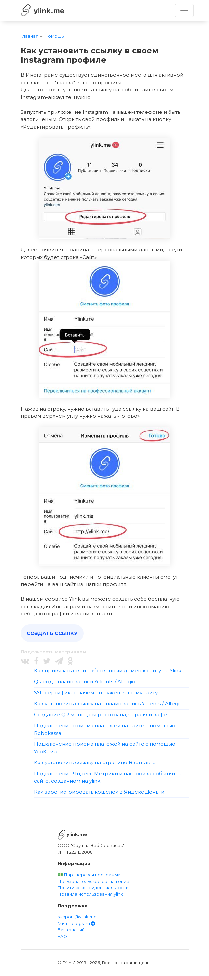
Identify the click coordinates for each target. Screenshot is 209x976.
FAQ (62, 936)
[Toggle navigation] (184, 10)
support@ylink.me (77, 916)
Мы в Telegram (76, 923)
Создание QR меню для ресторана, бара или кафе (100, 715)
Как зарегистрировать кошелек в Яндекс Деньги (99, 792)
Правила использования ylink (90, 894)
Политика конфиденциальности (93, 887)
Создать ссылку (52, 633)
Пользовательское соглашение (93, 881)
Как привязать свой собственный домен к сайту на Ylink (107, 670)
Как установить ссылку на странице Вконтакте (95, 762)
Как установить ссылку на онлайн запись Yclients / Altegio (108, 703)
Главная (29, 35)
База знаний (71, 929)
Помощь (54, 35)
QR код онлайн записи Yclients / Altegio (84, 681)
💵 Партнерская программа (89, 874)
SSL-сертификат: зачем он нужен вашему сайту (96, 692)
